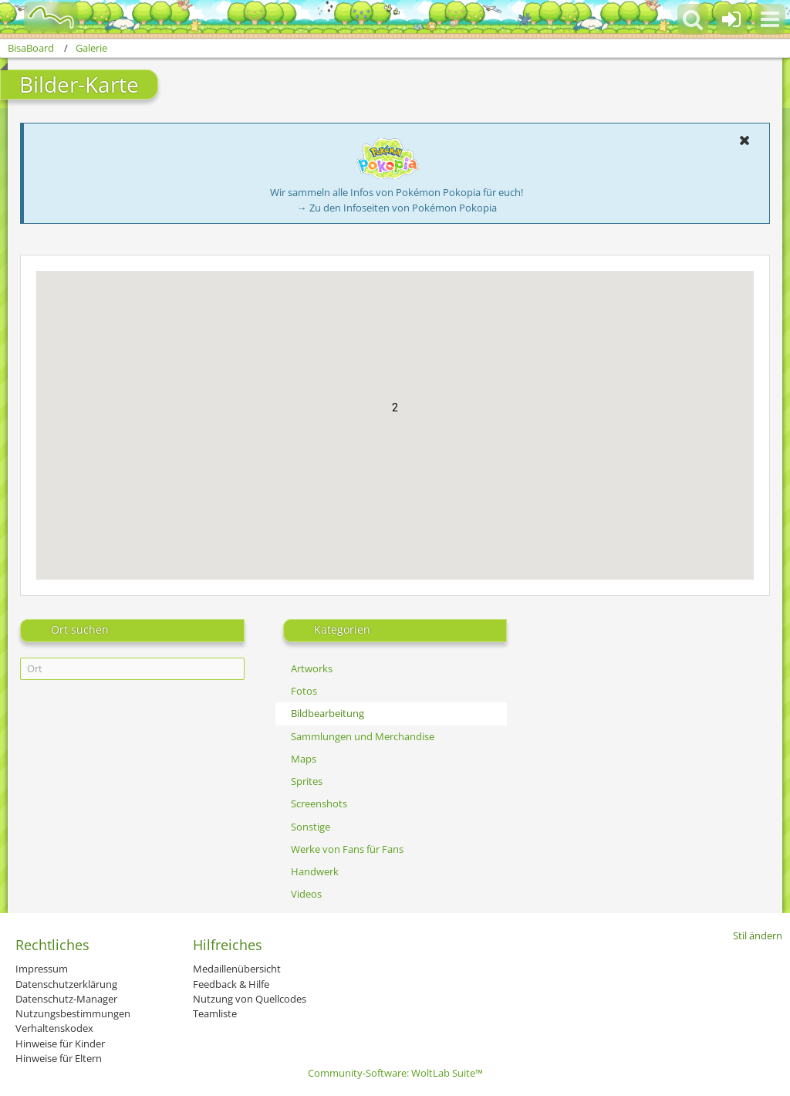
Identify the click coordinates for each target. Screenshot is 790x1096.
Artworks (312, 668)
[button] (770, 19)
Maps (303, 759)
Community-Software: (395, 1073)
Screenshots (319, 803)
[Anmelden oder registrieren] (731, 19)
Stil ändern (757, 935)
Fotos (304, 691)
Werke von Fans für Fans (347, 849)
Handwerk (315, 871)
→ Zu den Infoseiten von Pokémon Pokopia (397, 208)
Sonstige (310, 827)
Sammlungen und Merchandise (362, 736)
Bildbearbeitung (327, 713)
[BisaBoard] (41, 17)
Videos (306, 894)
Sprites (306, 781)
